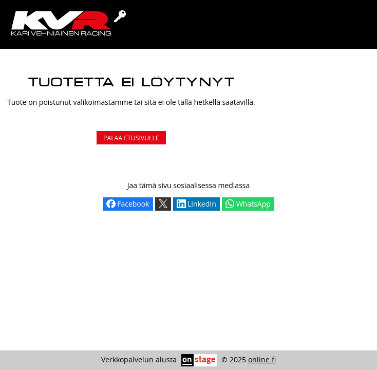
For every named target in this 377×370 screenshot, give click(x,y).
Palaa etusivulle (131, 138)
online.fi (262, 359)
